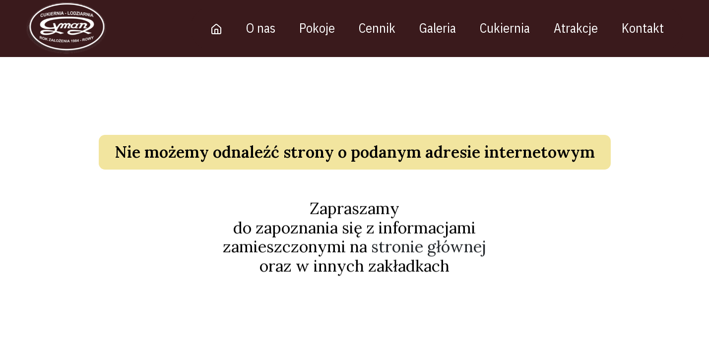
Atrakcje (576, 27)
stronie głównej (428, 248)
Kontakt (643, 27)
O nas (261, 27)
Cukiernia (505, 27)
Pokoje (317, 27)
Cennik (377, 27)
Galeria (438, 27)
